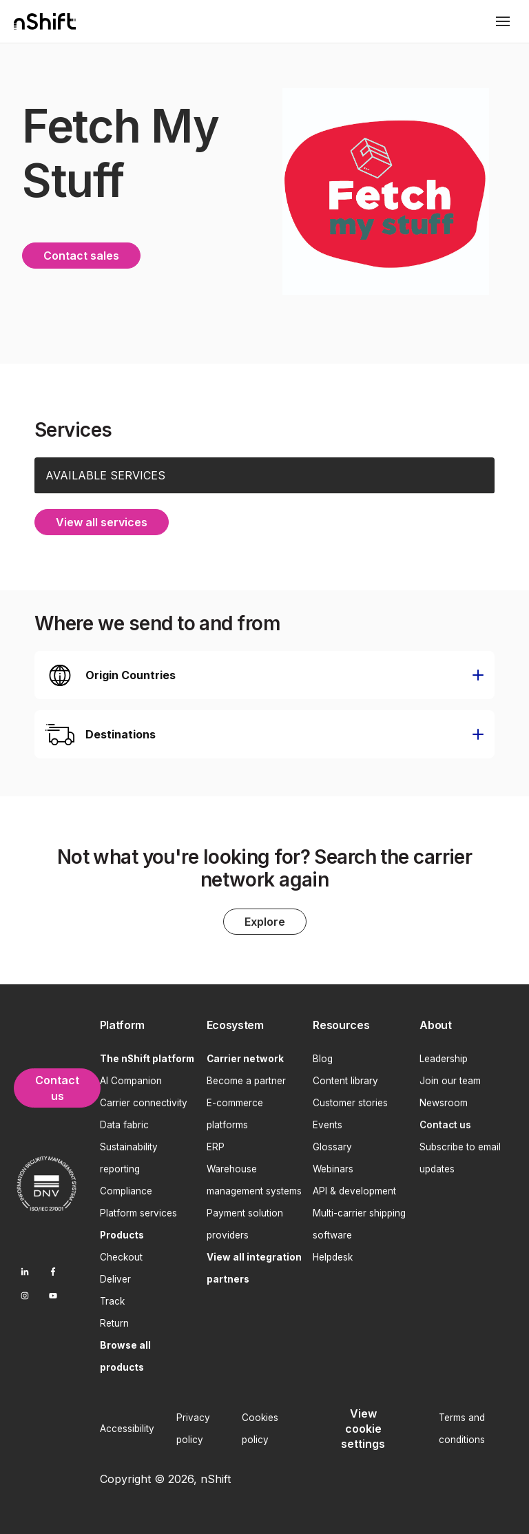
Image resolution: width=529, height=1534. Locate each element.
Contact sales (81, 254)
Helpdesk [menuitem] (333, 1255)
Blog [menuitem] (323, 1057)
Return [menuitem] (114, 1321)
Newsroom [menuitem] (443, 1101)
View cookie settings (363, 1427)
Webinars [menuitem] (333, 1167)
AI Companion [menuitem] (131, 1079)
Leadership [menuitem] (443, 1057)
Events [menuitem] (327, 1123)
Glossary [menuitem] (332, 1145)
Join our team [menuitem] (450, 1079)
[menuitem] (148, 1023)
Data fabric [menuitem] (124, 1123)
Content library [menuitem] (345, 1079)
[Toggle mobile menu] (502, 21)
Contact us (57, 1086)
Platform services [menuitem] (138, 1211)
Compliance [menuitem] (126, 1189)
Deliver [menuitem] (115, 1277)
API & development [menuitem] (354, 1189)
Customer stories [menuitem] (350, 1101)
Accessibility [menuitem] (127, 1427)
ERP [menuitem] (216, 1145)
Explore (265, 920)
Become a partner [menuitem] (246, 1079)
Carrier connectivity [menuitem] (143, 1101)
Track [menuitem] (112, 1299)
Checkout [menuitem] (121, 1255)
